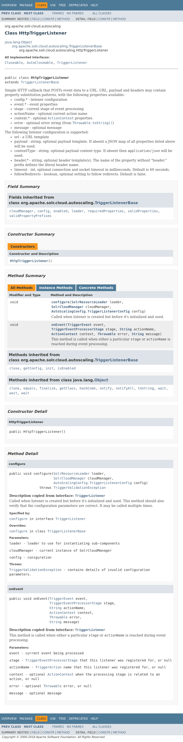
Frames (58, 13)
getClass (68, 388)
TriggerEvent (79, 325)
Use (53, 5)
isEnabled (66, 368)
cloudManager (21, 211)
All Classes (101, 13)
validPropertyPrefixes (30, 216)
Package (26, 5)
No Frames (75, 13)
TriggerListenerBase (40, 82)
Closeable (14, 63)
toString (146, 388)
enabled (60, 211)
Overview (9, 5)
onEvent (58, 325)
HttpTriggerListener (29, 261)
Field (35, 19)
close (14, 368)
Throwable (106, 334)
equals (29, 388)
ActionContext (64, 334)
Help (94, 5)
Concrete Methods (96, 288)
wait (162, 388)
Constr (48, 19)
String (126, 329)
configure (60, 302)
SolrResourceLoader (89, 302)
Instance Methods (55, 288)
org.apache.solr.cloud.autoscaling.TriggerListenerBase (57, 46)
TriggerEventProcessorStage (77, 329)
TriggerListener (72, 63)
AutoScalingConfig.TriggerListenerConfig (90, 311)
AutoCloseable (40, 63)
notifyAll (125, 388)
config (43, 211)
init (50, 368)
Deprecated (78, 5)
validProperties (143, 211)
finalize (47, 388)
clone (14, 388)
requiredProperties (106, 211)
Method (63, 19)
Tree (62, 5)
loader (77, 211)
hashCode (88, 388)
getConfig (32, 368)
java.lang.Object (18, 42)
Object (101, 380)
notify (106, 388)
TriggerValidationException (79, 488)
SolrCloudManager (67, 307)
